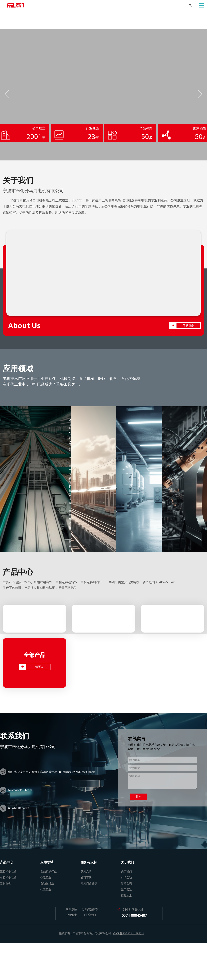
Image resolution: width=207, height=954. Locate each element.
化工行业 (45, 889)
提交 (139, 796)
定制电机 (5, 883)
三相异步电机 (8, 871)
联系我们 (90, 915)
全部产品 (34, 655)
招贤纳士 (126, 895)
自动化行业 (47, 883)
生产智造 (126, 889)
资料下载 (86, 877)
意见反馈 (86, 871)
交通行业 (45, 877)
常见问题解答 (89, 883)
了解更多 (188, 325)
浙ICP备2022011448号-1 (128, 933)
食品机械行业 (48, 871)
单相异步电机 (8, 877)
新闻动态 (126, 883)
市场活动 (126, 877)
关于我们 (126, 871)
